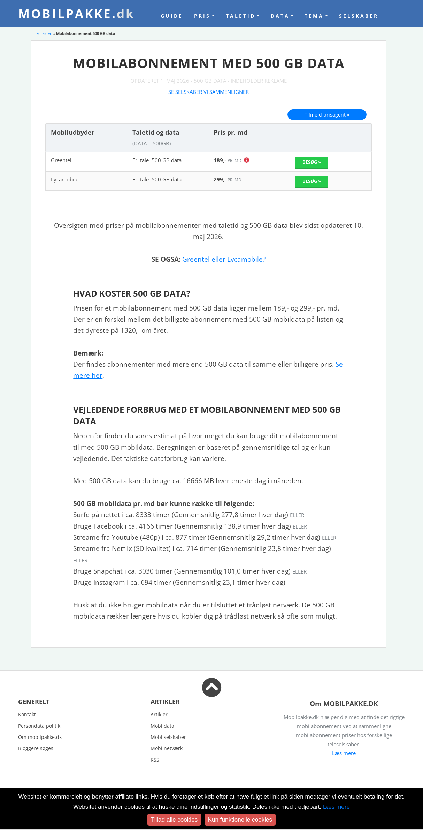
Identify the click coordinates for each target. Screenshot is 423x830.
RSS (155, 759)
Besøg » (311, 162)
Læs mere (344, 752)
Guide (172, 16)
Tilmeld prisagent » (327, 114)
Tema (314, 16)
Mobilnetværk (167, 748)
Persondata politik (39, 726)
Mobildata (162, 726)
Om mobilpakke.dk (40, 737)
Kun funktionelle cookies (240, 819)
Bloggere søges (35, 748)
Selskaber (358, 16)
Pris (202, 16)
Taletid (240, 16)
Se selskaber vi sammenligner (208, 91)
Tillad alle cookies (174, 819)
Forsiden (44, 33)
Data (280, 16)
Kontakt (27, 714)
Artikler (159, 714)
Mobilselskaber (168, 737)
